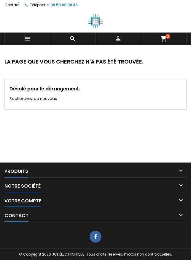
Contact (12, 4)
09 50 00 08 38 (64, 4)
